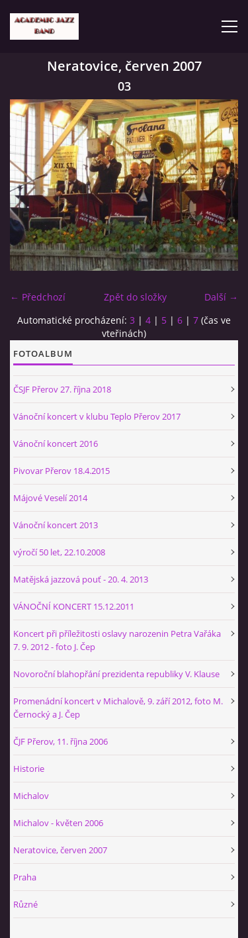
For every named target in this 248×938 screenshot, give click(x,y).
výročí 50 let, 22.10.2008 (59, 552)
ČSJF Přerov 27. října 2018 (62, 389)
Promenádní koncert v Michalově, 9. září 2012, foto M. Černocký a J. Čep (118, 707)
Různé (25, 904)
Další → (221, 297)
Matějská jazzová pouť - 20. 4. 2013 (80, 579)
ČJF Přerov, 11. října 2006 (60, 741)
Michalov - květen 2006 (58, 823)
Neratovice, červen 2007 (60, 850)
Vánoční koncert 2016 (55, 443)
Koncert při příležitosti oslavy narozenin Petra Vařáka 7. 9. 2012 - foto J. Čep (117, 640)
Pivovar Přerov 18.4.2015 (61, 471)
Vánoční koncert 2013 (55, 525)
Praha (24, 877)
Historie (28, 768)
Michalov (31, 796)
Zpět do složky (135, 297)
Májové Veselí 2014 (50, 498)
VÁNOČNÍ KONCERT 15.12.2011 (73, 606)
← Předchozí (37, 297)
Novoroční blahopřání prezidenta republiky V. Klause (116, 674)
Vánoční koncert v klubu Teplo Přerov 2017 (97, 416)
